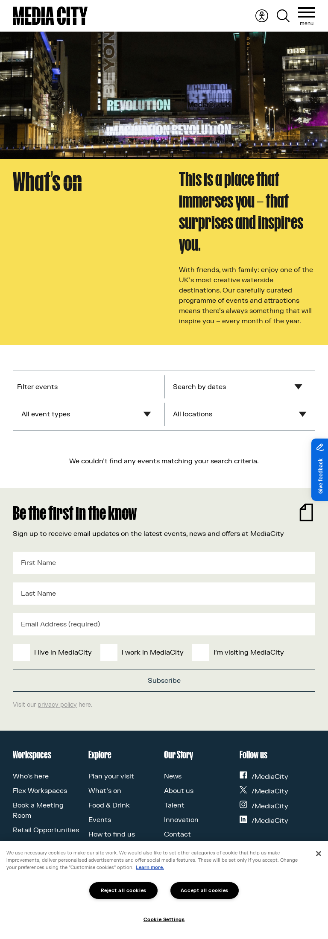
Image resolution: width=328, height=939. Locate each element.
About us (178, 791)
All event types (45, 414)
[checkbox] (162, 652)
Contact (177, 834)
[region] (164, 890)
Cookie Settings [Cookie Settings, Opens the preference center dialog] (164, 919)
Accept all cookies (204, 890)
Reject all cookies (123, 890)
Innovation (181, 820)
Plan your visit (111, 776)
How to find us (111, 834)
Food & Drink (109, 805)
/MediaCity (264, 776)
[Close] (318, 853)
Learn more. (150, 867)
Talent (174, 805)
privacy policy (57, 704)
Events (99, 820)
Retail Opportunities (46, 830)
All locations (192, 414)
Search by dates (199, 387)
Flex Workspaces (40, 791)
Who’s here (31, 776)
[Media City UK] (50, 15)
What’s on (104, 791)
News (173, 776)
